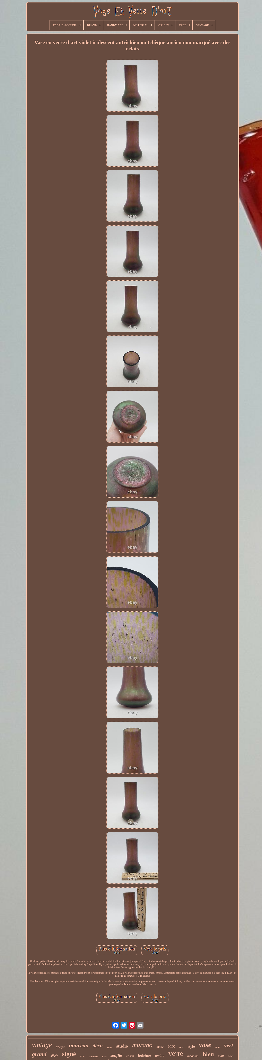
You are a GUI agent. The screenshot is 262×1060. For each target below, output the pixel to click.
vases (82, 1056)
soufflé (116, 1055)
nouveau (78, 1045)
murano (142, 1045)
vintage (42, 1045)
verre (175, 1054)
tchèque (60, 1047)
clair (221, 1056)
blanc (160, 1047)
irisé (230, 1056)
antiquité (93, 1056)
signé (69, 1054)
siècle (54, 1056)
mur (217, 1047)
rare (171, 1046)
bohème (144, 1055)
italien (109, 1048)
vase (205, 1045)
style (191, 1046)
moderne (193, 1056)
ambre (159, 1055)
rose (181, 1047)
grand (39, 1054)
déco (98, 1046)
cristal (130, 1056)
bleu (208, 1054)
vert (228, 1045)
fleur (104, 1056)
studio (122, 1046)
